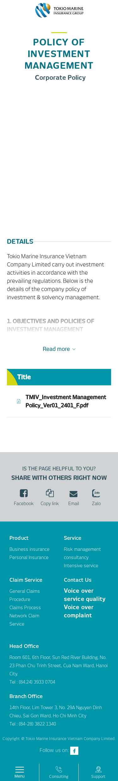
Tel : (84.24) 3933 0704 (32, 682)
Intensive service (81, 565)
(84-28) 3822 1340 (37, 723)
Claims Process (25, 607)
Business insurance (29, 549)
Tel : (14, 723)
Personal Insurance (28, 557)
